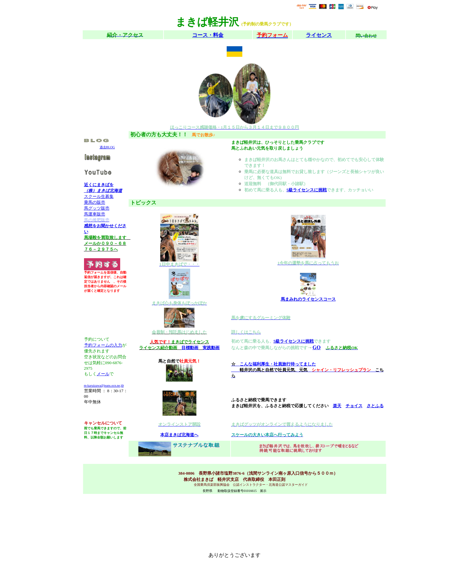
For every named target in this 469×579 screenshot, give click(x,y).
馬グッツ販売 (96, 208)
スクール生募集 (99, 196)
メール (103, 373)
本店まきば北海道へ (179, 434)
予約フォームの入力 (103, 345)
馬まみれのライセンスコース (308, 299)
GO (317, 347)
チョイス (354, 405)
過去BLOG (107, 147)
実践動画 (211, 347)
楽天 (337, 405)
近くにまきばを (99, 184)
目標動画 (189, 347)
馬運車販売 (94, 214)
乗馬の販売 (94, 202)
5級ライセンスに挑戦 (307, 189)
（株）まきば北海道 (103, 190)
